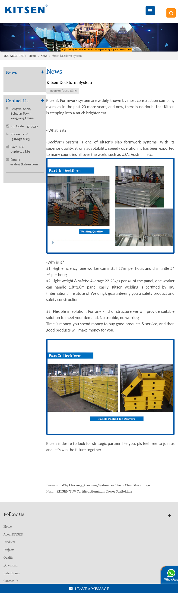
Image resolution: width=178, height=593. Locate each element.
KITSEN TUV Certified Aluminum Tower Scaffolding (94, 491)
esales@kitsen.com (24, 164)
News (44, 56)
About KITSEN (13, 534)
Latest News (11, 573)
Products (9, 542)
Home (32, 56)
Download (10, 565)
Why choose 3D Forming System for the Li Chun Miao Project (107, 485)
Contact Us (10, 581)
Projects (8, 550)
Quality (8, 557)
